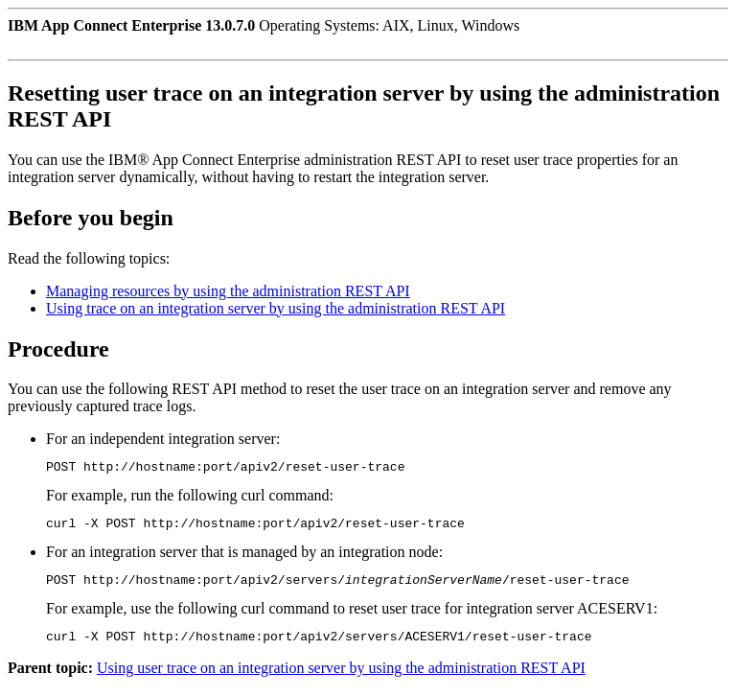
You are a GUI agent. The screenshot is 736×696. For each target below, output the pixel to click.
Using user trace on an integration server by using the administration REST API (341, 679)
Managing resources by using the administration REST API (228, 291)
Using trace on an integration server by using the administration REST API (275, 308)
